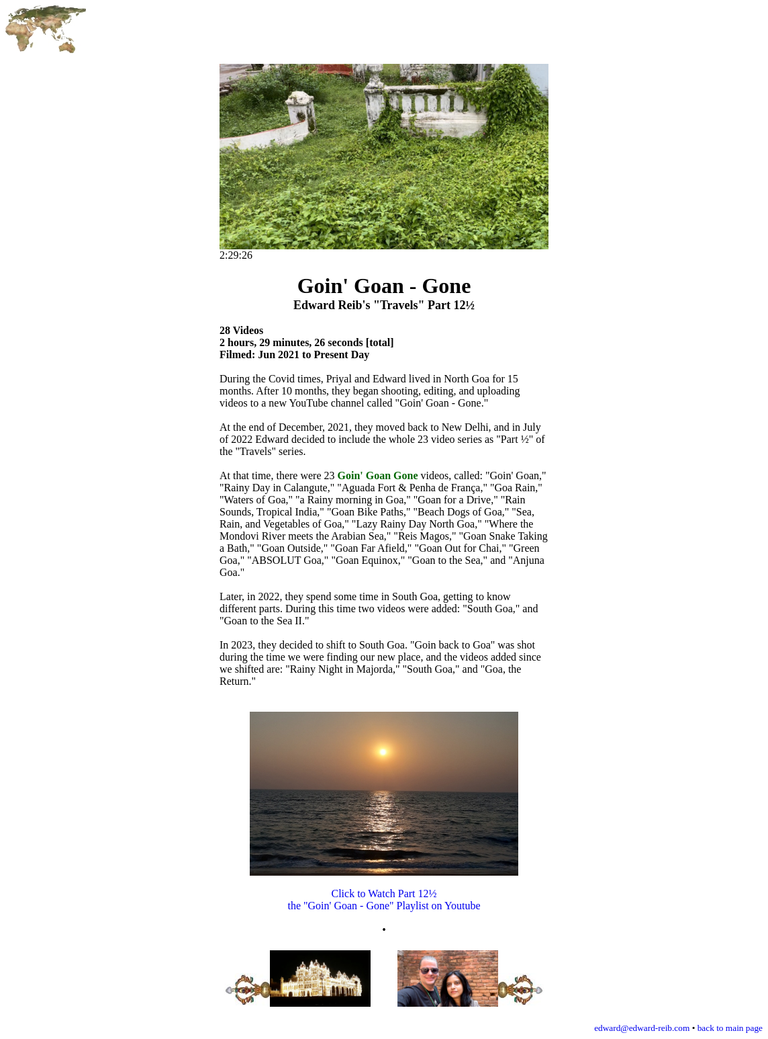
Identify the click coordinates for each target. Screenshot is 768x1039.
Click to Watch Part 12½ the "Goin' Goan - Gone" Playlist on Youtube (384, 888)
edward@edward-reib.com (641, 1028)
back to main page (730, 1028)
